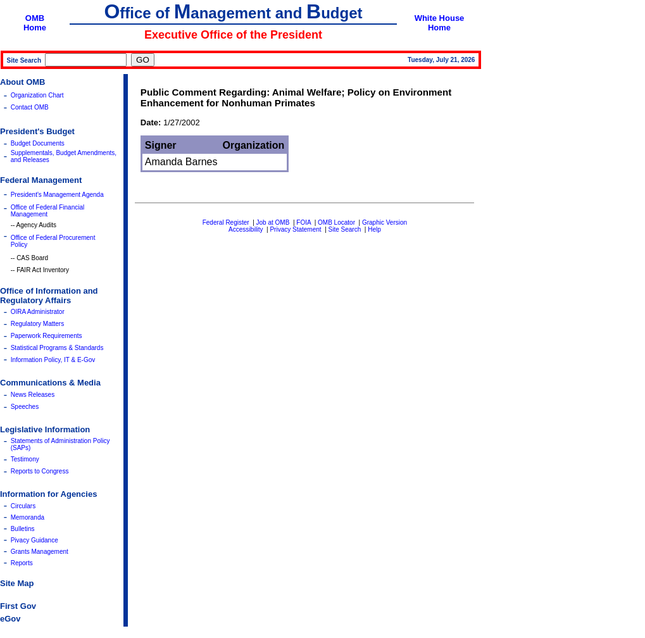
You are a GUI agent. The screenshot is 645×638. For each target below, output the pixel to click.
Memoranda (27, 517)
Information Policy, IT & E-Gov (53, 359)
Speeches (25, 406)
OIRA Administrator (38, 311)
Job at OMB (273, 222)
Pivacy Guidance (34, 540)
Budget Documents (38, 143)
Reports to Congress (40, 471)
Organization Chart (37, 95)
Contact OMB (30, 107)
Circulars (23, 506)
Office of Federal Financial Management (48, 211)
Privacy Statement (295, 229)
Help (374, 229)
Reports (22, 563)
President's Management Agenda (57, 194)
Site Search (345, 229)
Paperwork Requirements (46, 335)
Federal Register (226, 222)
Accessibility (246, 229)
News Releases (32, 394)
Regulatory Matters (37, 323)
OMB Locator (336, 222)
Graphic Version (384, 222)
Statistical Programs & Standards (57, 347)
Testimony (25, 459)
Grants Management (39, 551)
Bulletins (23, 528)
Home (34, 27)
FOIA (303, 222)
